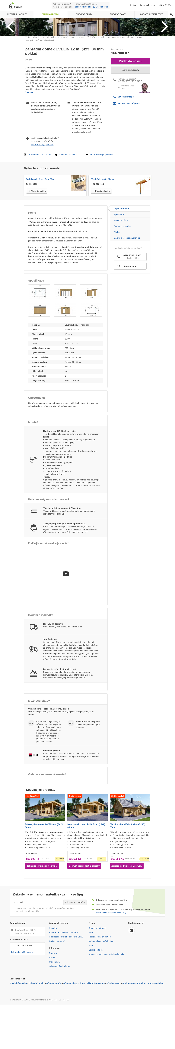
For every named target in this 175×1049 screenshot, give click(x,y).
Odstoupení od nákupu (59, 1009)
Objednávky (54, 1005)
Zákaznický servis (148, 5)
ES (67, 1043)
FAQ (91, 988)
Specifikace (119, 257)
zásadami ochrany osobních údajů (111, 955)
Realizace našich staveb (100, 980)
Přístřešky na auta (96, 1026)
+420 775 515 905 (64, 7)
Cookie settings (96, 993)
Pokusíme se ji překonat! (42, 187)
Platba (117, 275)
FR (56, 1043)
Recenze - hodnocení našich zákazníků (106, 997)
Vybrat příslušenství (130, 113)
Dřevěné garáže (54, 1026)
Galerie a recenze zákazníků (127, 281)
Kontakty (133, 5)
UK (51, 1043)
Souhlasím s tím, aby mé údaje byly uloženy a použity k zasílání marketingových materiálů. (45, 952)
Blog (91, 975)
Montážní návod (121, 263)
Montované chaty (156, 1026)
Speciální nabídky (18, 1026)
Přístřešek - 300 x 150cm (102, 222)
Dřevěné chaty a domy (74, 1026)
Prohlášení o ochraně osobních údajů (66, 980)
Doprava (53, 996)
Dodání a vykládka (122, 269)
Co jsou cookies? (57, 984)
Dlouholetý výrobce (97, 971)
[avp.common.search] (171, 14)
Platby (52, 1000)
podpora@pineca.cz (24, 995)
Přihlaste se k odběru (75, 945)
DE (60, 1043)
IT (64, 1043)
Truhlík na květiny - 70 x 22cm (40, 222)
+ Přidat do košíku (37, 234)
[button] (39, 334)
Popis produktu (121, 251)
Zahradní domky (37, 1026)
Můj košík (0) (165, 5)
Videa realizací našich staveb (102, 984)
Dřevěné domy (114, 1026)
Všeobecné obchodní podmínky (63, 975)
